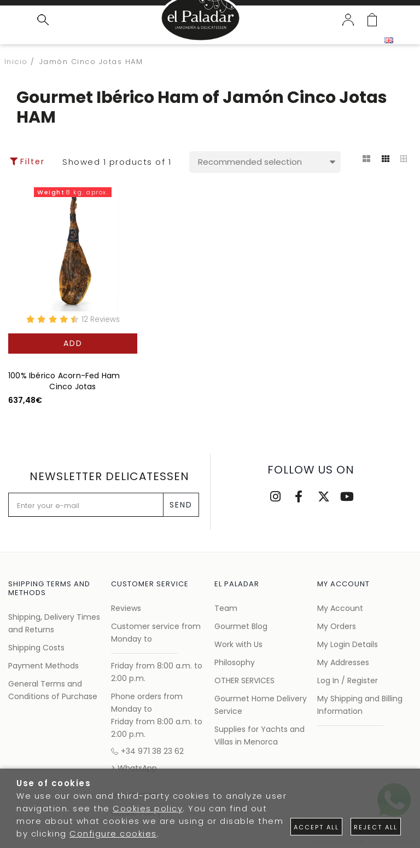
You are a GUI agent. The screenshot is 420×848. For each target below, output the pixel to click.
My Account (340, 608)
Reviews (126, 608)
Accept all (316, 827)
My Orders (336, 626)
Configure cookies (113, 833)
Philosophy (234, 662)
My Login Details (347, 644)
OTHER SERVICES (244, 680)
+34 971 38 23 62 (147, 751)
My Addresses (343, 662)
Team (225, 608)
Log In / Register (347, 680)
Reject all (376, 827)
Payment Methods (43, 665)
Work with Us (238, 644)
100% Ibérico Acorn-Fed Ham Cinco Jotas (64, 381)
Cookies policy (148, 808)
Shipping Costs (36, 647)
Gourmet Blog (240, 626)
